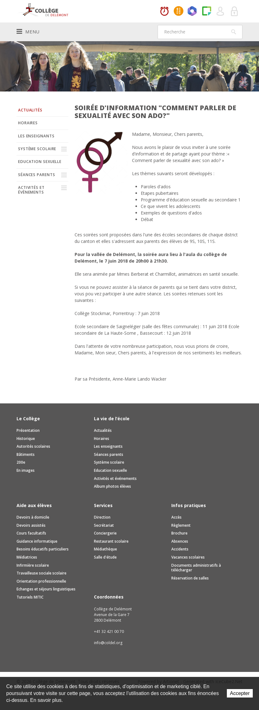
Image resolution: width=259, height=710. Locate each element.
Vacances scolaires (188, 557)
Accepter (240, 693)
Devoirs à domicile (33, 517)
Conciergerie (105, 533)
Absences (179, 541)
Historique (26, 438)
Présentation (28, 430)
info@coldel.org (108, 642)
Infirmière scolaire (33, 565)
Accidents (179, 549)
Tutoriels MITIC (30, 597)
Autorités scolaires (33, 446)
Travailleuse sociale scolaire (41, 573)
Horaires (164, 11)
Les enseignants (36, 136)
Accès (176, 517)
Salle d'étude (105, 557)
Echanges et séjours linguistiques (46, 589)
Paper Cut (206, 11)
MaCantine (178, 11)
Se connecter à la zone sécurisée (234, 11)
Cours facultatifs (31, 533)
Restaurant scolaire (111, 541)
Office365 (192, 11)
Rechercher (233, 31)
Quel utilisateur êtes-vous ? (220, 11)
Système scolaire (37, 148)
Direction (102, 517)
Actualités (30, 110)
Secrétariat (104, 525)
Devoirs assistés (31, 525)
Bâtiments (26, 454)
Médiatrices (27, 557)
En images (26, 470)
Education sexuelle (39, 161)
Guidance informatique (37, 541)
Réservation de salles (190, 578)
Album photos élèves (112, 486)
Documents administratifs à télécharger (196, 568)
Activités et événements (115, 478)
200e (21, 462)
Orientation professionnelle (41, 581)
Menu (28, 31)
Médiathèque (105, 549)
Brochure (179, 533)
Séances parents (36, 174)
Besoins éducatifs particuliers (43, 549)
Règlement (181, 525)
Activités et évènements (31, 190)
